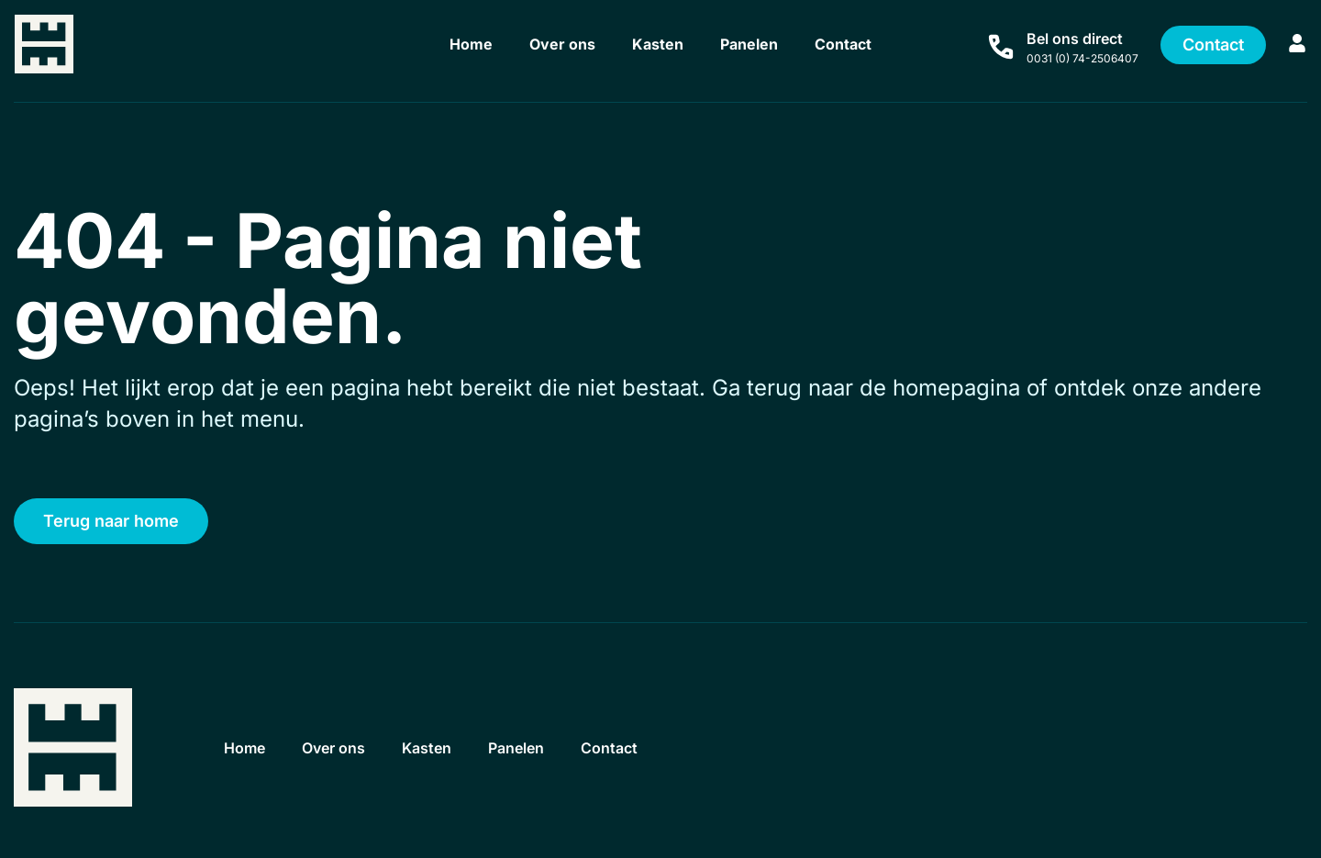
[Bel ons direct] (1001, 46)
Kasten (657, 44)
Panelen (749, 44)
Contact (843, 44)
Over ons (562, 44)
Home (471, 44)
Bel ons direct (1075, 38)
